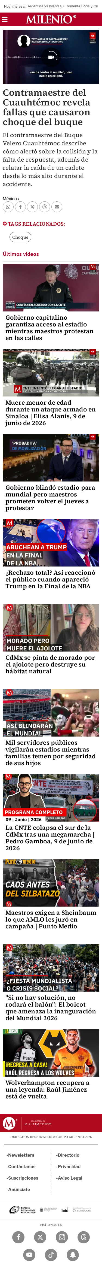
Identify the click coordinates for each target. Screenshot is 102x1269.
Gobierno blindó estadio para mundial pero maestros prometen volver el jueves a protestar (50, 497)
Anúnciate (19, 1189)
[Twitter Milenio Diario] (40, 1237)
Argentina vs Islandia (45, 6)
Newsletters (21, 1155)
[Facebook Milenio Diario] (18, 1237)
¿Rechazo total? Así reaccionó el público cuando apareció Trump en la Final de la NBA (50, 579)
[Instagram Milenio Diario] (62, 1237)
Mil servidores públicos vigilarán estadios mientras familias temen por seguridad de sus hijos (50, 752)
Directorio (69, 1155)
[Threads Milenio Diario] (84, 1237)
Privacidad (69, 1166)
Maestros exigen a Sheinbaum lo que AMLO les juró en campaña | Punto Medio (50, 919)
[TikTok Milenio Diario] (51, 1255)
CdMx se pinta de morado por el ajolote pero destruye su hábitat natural (50, 664)
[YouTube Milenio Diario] (29, 1255)
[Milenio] (51, 19)
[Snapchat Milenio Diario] (73, 1255)
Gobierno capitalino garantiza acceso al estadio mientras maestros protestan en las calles (49, 327)
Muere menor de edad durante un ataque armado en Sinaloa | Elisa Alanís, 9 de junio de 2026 (50, 412)
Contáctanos (22, 1166)
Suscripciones (23, 1178)
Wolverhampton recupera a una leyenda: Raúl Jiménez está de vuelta (47, 1089)
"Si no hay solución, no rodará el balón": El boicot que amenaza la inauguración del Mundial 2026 (50, 1007)
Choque (20, 237)
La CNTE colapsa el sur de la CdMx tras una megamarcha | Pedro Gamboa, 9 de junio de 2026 (49, 837)
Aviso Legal (70, 1178)
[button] (4, 21)
